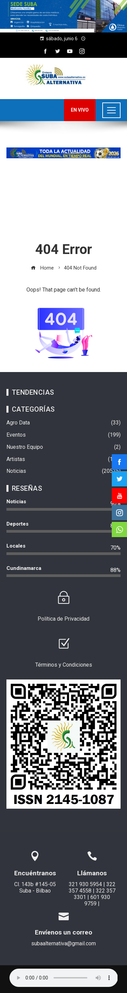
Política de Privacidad (63, 619)
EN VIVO (80, 110)
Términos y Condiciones (63, 665)
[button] (63, 16)
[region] (63, 16)
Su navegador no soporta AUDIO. (63, 978)
